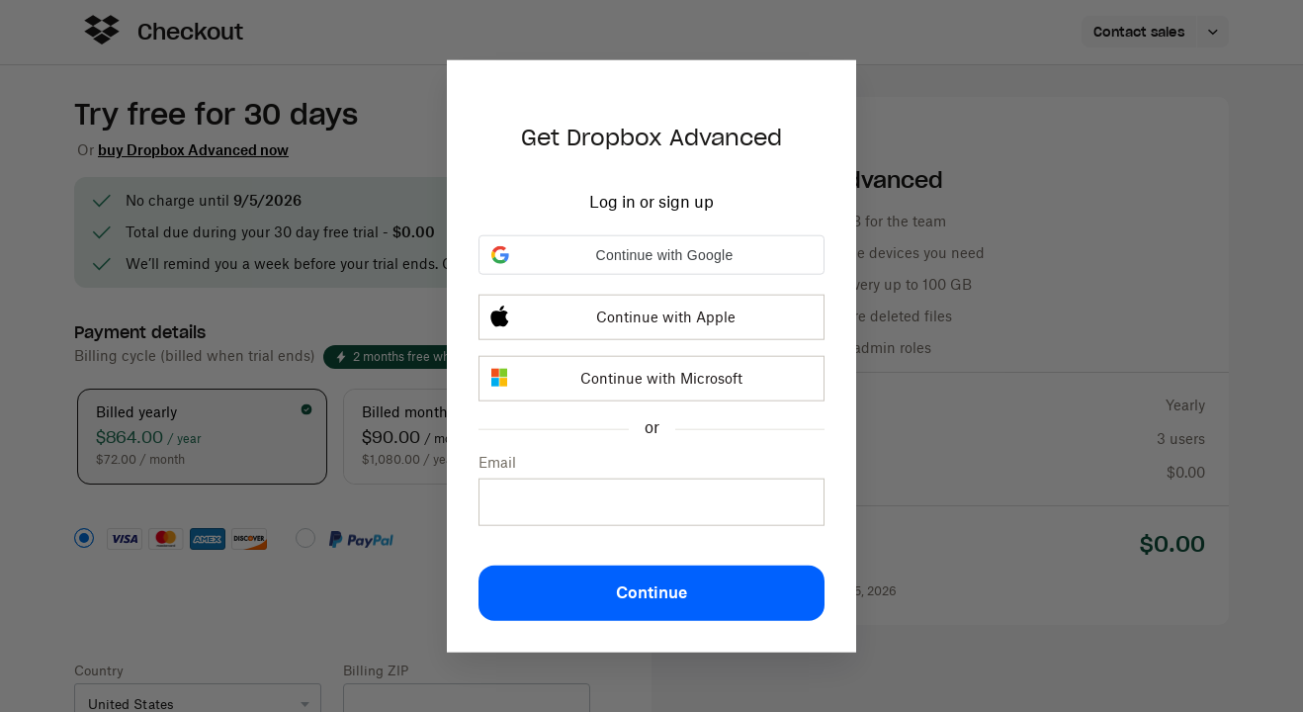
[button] (651, 255)
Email (497, 462)
